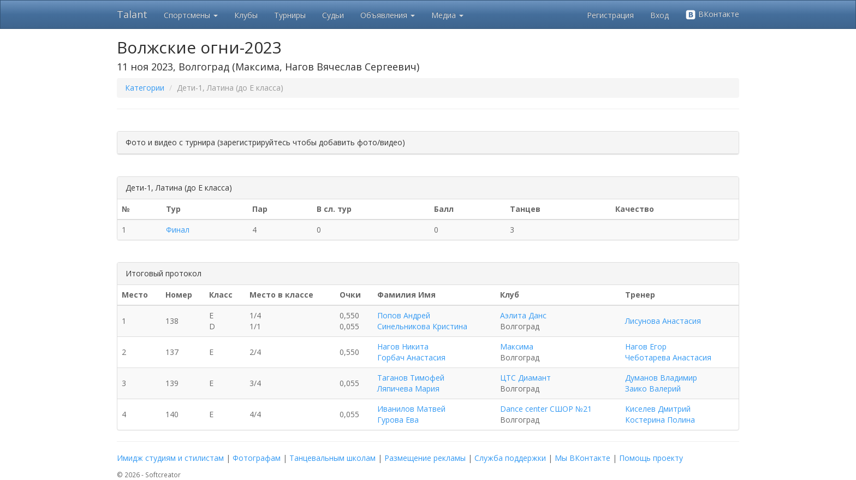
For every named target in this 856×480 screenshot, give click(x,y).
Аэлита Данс (523, 315)
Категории (144, 87)
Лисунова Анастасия (663, 321)
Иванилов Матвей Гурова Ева (411, 414)
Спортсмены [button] (191, 15)
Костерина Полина (660, 419)
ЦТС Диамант (525, 377)
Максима (516, 346)
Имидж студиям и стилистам (170, 458)
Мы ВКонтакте (582, 458)
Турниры (290, 15)
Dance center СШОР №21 (546, 409)
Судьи (333, 15)
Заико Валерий (653, 388)
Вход (659, 15)
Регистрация (610, 15)
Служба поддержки (510, 458)
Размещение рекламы (425, 458)
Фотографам (257, 458)
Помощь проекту (651, 458)
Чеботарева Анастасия (668, 357)
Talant (132, 14)
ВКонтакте (712, 14)
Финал (177, 229)
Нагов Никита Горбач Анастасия (411, 352)
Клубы (246, 15)
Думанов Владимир (661, 377)
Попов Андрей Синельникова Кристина (422, 320)
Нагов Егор (646, 346)
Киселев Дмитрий (658, 409)
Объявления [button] (387, 15)
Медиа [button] (447, 15)
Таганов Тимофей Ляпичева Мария (410, 383)
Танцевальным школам (332, 458)
